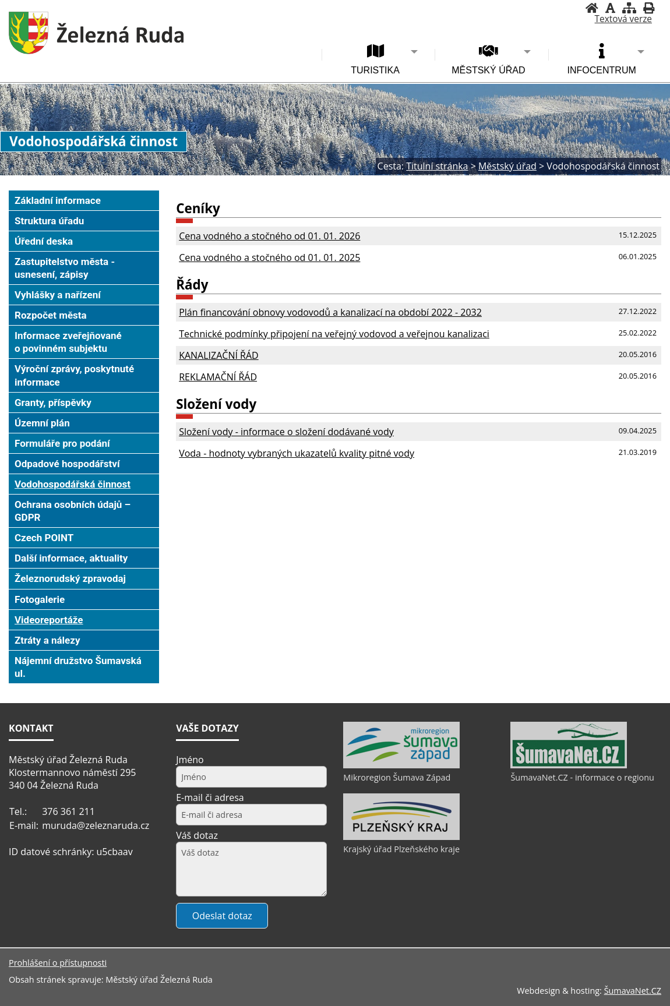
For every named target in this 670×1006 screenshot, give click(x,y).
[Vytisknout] (648, 7)
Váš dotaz (197, 835)
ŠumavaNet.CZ (632, 990)
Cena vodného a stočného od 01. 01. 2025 (269, 257)
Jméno (190, 759)
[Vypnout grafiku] (610, 7)
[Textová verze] (623, 19)
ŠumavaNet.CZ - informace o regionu (582, 777)
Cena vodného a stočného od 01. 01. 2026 (269, 236)
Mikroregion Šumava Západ (396, 777)
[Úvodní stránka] (592, 7)
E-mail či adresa (210, 797)
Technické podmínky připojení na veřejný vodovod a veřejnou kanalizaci (334, 333)
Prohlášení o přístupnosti (58, 962)
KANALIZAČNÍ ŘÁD (219, 355)
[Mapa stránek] (629, 7)
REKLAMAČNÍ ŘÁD (218, 376)
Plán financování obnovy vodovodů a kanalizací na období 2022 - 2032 (330, 312)
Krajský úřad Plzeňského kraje (401, 849)
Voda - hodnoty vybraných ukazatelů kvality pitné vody (296, 453)
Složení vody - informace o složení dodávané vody (286, 431)
